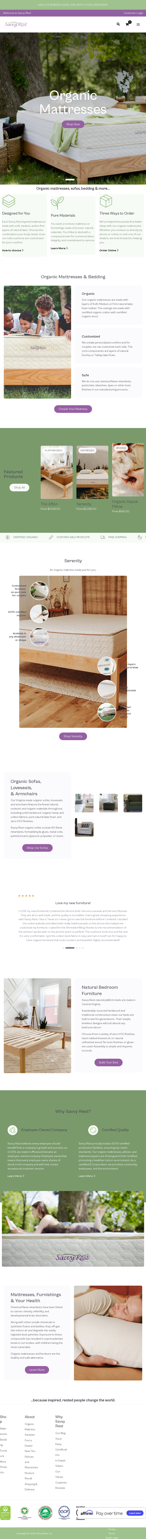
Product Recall (29, 1476)
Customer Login (133, 13)
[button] (118, 25)
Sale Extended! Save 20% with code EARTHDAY (73, 4)
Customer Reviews (61, 1485)
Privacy (112, 1529)
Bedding (3, 1442)
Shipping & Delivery (31, 1487)
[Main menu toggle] (138, 25)
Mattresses (3, 1431)
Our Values (59, 1474)
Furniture (3, 1453)
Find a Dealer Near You (30, 1446)
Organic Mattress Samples (30, 1429)
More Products (3, 1467)
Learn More (16, 1176)
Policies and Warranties (31, 1462)
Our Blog (60, 1433)
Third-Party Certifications (61, 1447)
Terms (112, 1533)
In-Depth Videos (60, 1463)
